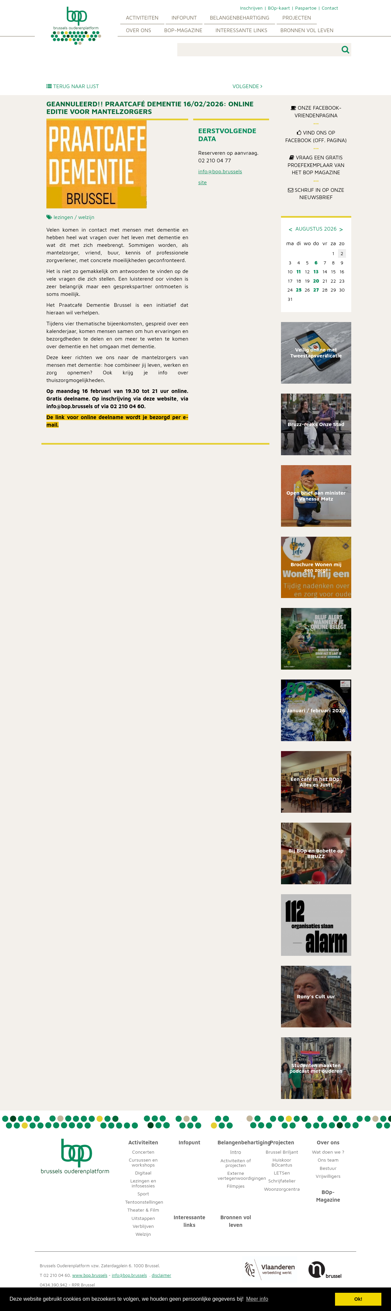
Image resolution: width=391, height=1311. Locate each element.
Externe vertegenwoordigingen (242, 1175)
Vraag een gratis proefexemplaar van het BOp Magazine (316, 164)
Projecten (296, 18)
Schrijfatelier (282, 1180)
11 (299, 271)
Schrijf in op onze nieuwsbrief (316, 193)
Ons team (328, 1160)
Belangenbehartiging (239, 18)
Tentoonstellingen (144, 1202)
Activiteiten (142, 18)
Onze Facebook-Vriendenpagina (316, 111)
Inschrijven (251, 8)
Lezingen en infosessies (143, 1183)
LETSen (282, 1172)
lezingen (63, 217)
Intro (235, 1152)
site (202, 182)
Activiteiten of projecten (235, 1163)
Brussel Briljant (282, 1152)
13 (315, 271)
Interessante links (241, 30)
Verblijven (143, 1226)
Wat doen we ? (328, 1152)
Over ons (138, 30)
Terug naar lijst (72, 86)
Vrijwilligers (328, 1176)
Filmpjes (236, 1186)
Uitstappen (143, 1218)
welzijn (86, 217)
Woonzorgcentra (282, 1189)
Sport (143, 1193)
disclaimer (161, 1275)
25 (299, 290)
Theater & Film (143, 1210)
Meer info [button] (257, 1299)
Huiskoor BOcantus (281, 1162)
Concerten (143, 1152)
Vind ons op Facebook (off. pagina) (316, 136)
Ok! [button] (358, 1299)
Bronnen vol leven (306, 30)
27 (316, 290)
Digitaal (143, 1172)
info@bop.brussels (220, 171)
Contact (330, 8)
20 (316, 281)
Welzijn (143, 1234)
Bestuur (328, 1168)
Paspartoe (305, 8)
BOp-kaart (279, 8)
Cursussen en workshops (143, 1162)
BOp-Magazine (183, 30)
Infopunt (184, 18)
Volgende (248, 86)
